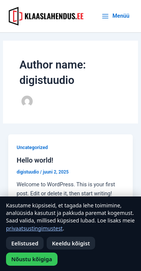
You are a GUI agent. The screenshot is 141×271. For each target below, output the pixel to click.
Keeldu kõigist (71, 243)
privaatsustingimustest (34, 228)
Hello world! (35, 160)
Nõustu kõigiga (31, 259)
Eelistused (24, 243)
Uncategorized (32, 147)
